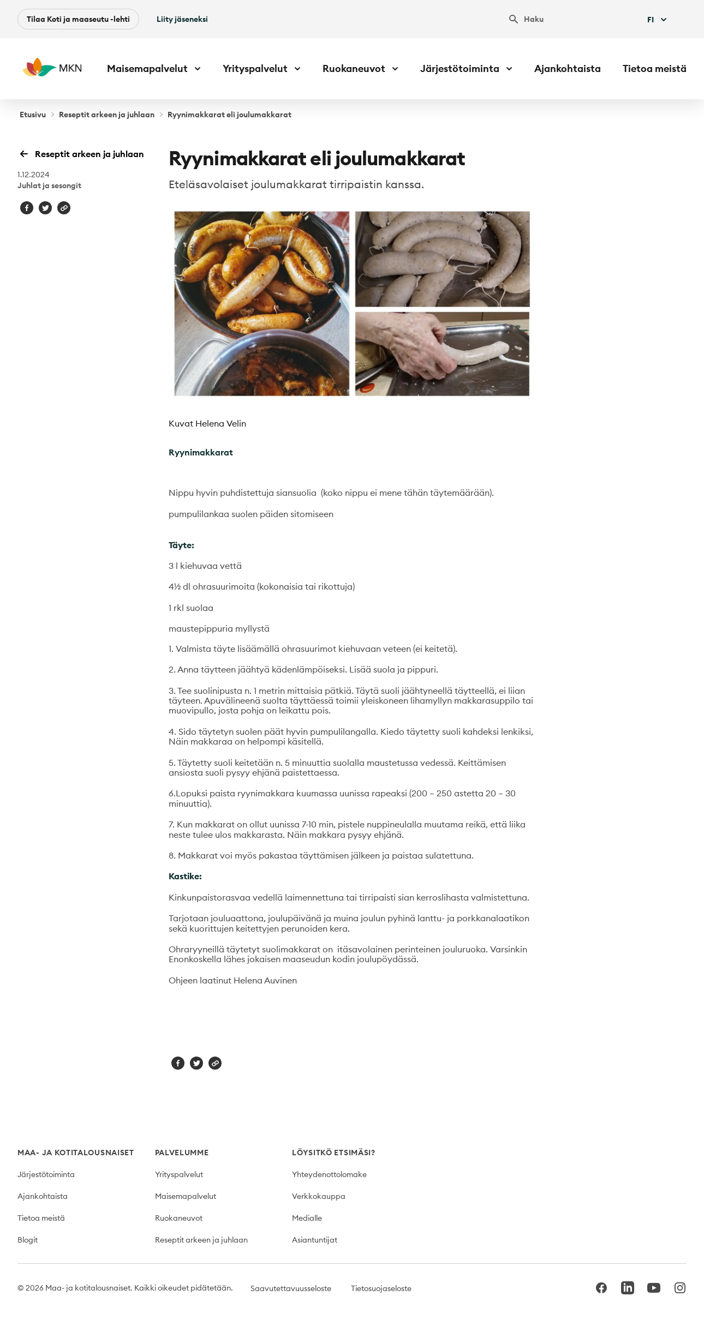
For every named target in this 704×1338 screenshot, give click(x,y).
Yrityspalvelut (179, 1174)
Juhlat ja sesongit (49, 185)
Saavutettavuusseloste (290, 1288)
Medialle (307, 1218)
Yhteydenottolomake (329, 1174)
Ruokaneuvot (178, 1218)
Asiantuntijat (314, 1240)
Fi (658, 19)
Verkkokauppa (318, 1196)
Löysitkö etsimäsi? (333, 1152)
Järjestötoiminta (46, 1174)
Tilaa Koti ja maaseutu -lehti (78, 19)
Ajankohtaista (567, 68)
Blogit (27, 1240)
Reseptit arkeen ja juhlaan (106, 114)
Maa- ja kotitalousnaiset (75, 1152)
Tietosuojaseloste (381, 1288)
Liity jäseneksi (182, 19)
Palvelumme (182, 1152)
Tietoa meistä (655, 68)
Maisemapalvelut (185, 1196)
